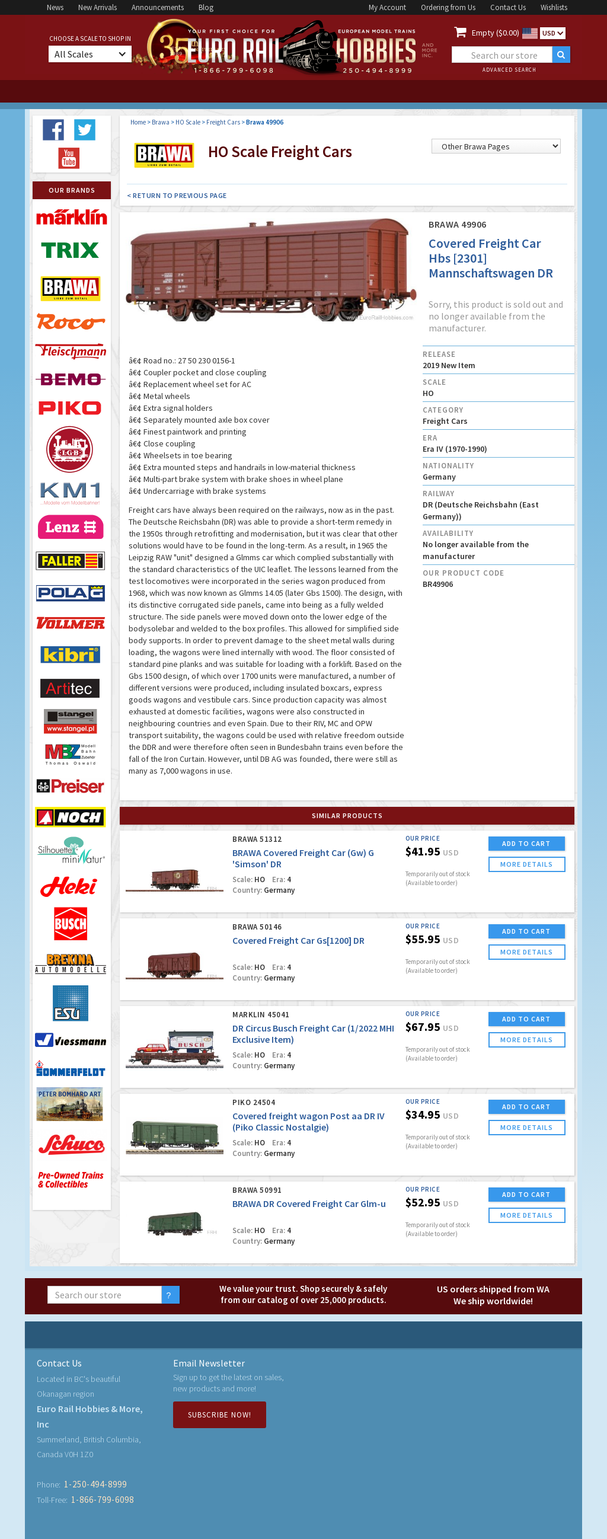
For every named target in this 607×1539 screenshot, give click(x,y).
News (55, 7)
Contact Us (508, 7)
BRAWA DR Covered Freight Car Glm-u (309, 1203)
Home (138, 122)
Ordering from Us (448, 7)
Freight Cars (223, 122)
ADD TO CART (526, 843)
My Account (387, 7)
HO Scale (187, 122)
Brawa (161, 122)
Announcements (158, 7)
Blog (206, 7)
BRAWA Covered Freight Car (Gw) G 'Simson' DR (303, 858)
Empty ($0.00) (495, 32)
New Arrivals (97, 7)
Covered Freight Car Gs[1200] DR (298, 940)
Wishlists (554, 7)
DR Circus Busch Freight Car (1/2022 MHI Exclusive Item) (313, 1033)
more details (526, 864)
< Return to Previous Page (177, 195)
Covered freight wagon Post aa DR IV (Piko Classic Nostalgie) (308, 1121)
